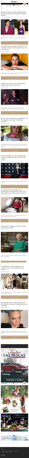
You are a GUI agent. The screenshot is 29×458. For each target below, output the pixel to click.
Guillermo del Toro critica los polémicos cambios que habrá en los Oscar (13, 84)
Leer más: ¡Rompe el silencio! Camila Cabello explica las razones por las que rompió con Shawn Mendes (14, 43)
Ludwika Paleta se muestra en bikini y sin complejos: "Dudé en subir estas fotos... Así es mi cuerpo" (14, 47)
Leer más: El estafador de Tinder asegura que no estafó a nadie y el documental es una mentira (14, 297)
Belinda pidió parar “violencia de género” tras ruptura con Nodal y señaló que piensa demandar (14, 304)
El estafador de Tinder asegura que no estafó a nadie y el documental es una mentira (12, 267)
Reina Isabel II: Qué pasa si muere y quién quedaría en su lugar (13, 227)
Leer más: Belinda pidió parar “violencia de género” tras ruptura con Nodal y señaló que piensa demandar (14, 337)
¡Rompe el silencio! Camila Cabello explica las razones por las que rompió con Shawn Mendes (14, 13)
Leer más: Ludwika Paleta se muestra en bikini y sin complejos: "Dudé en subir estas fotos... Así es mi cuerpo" (14, 78)
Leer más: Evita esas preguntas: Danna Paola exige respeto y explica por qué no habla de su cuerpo (14, 186)
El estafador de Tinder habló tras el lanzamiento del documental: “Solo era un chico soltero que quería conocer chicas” (13, 191)
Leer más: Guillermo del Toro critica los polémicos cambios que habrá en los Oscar (14, 113)
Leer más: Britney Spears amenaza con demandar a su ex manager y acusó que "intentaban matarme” (14, 150)
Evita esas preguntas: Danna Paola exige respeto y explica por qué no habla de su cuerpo (13, 157)
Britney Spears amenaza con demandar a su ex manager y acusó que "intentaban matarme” (14, 119)
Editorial (7, 17)
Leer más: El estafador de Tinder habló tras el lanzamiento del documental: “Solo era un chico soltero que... (14, 220)
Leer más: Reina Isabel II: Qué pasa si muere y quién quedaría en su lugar (13, 261)
